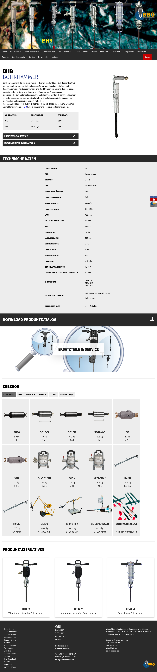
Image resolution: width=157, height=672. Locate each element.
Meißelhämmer (65, 52)
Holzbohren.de (111, 645)
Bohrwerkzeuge (66, 394)
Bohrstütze (30, 394)
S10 (25, 107)
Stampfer (104, 52)
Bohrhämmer (15, 52)
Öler (20, 394)
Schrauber (115, 52)
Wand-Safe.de (111, 648)
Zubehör (5, 57)
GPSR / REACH (10, 667)
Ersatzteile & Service (39, 136)
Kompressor (128, 52)
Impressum (8, 664)
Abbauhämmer (49, 52)
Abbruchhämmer (32, 52)
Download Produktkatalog (39, 143)
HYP (19, 667)
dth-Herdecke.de (112, 651)
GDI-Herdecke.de (113, 643)
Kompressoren (10, 645)
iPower (94, 52)
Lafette (53, 394)
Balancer (43, 394)
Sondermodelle (18, 57)
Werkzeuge (141, 52)
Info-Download (10, 659)
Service (32, 57)
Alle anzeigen (9, 394)
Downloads (42, 57)
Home (4, 52)
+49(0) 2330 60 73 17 (67, 654)
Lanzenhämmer (81, 52)
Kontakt (54, 57)
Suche (147, 57)
